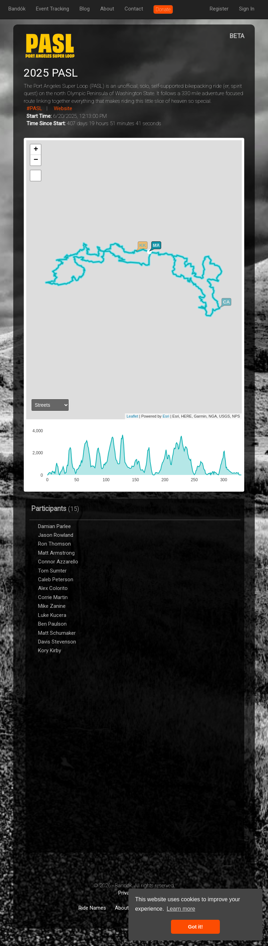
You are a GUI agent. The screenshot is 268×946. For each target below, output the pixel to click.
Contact (134, 9)
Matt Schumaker (57, 633)
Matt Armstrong (56, 553)
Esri (166, 416)
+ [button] (36, 149)
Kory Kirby (50, 650)
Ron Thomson (54, 544)
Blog (85, 9)
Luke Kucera (52, 615)
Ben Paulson (52, 624)
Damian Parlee (54, 526)
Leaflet (132, 416)
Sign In (246, 9)
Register (219, 9)
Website (63, 108)
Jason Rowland (55, 535)
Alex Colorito (53, 588)
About (107, 9)
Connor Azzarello (58, 562)
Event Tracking (52, 9)
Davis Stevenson (57, 642)
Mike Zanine (52, 606)
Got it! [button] (195, 927)
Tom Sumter (52, 571)
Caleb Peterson (55, 579)
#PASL (34, 108)
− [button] (36, 160)
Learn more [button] (181, 909)
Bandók (16, 9)
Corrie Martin (53, 597)
